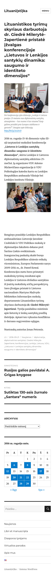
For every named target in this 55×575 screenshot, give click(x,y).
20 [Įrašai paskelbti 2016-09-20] (14, 477)
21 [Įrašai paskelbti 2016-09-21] (21, 477)
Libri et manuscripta (16, 531)
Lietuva (40, 343)
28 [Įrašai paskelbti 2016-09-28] (21, 483)
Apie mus (9, 552)
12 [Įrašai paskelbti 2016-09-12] (7, 471)
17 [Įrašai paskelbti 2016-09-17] (41, 471)
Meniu (45, 11)
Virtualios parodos (14, 545)
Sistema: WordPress (28, 569)
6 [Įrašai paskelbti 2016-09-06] (14, 465)
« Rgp (13, 489)
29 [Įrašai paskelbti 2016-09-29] (27, 483)
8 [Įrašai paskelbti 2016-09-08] (27, 465)
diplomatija (39, 337)
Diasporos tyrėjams (15, 538)
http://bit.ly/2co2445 (12, 131)
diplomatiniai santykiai (15, 340)
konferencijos (21, 343)
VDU (47, 343)
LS (5, 337)
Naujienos (26, 337)
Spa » (41, 489)
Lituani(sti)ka (15, 11)
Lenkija (32, 343)
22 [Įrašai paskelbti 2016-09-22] (27, 477)
